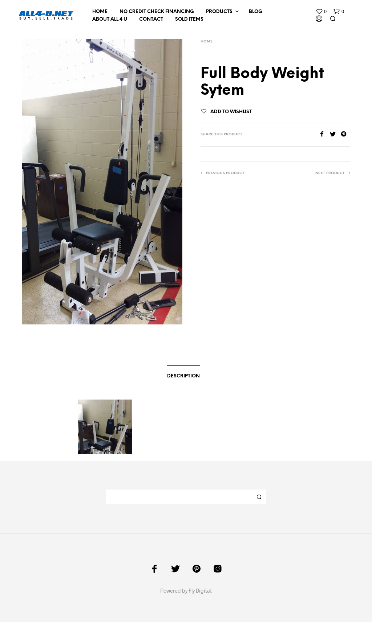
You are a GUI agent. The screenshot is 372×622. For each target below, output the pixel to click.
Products (219, 11)
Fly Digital (200, 591)
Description (183, 376)
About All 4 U (109, 19)
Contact (151, 19)
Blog (255, 11)
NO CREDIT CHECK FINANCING (157, 11)
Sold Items (189, 19)
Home (100, 11)
